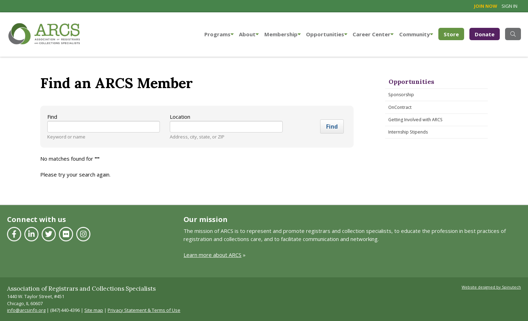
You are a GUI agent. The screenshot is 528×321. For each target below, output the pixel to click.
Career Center (373, 34)
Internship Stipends (408, 132)
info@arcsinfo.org (26, 310)
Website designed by (491, 287)
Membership (282, 34)
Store (454, 34)
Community (416, 34)
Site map (93, 310)
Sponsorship (401, 95)
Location (180, 116)
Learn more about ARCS (212, 254)
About (249, 34)
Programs (219, 34)
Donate (484, 34)
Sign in (509, 6)
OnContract (400, 107)
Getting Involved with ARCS (415, 120)
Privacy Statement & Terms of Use (144, 310)
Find (52, 116)
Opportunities (326, 34)
